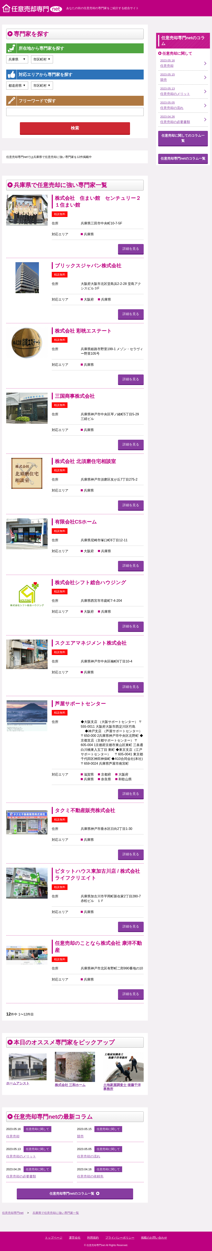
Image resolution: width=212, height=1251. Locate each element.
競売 (80, 1136)
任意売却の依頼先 (90, 1176)
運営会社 (75, 1237)
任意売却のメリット (21, 1156)
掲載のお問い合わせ (154, 1237)
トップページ (53, 1237)
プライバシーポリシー (119, 1237)
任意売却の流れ (88, 1156)
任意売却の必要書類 (21, 1176)
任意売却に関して (37, 1129)
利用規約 (93, 1237)
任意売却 (12, 1136)
